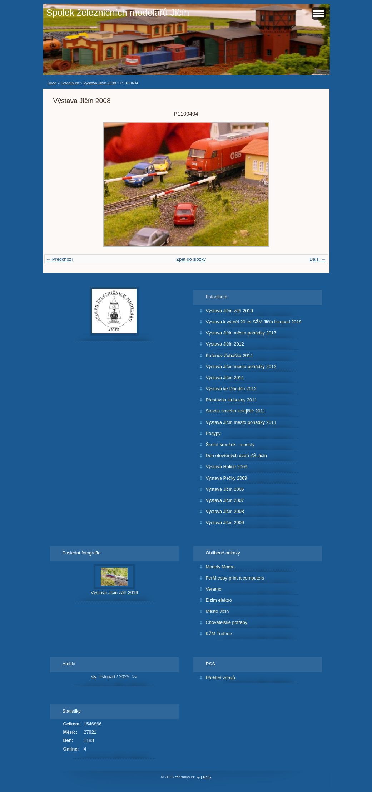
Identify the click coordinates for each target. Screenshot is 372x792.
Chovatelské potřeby (227, 622)
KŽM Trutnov (219, 633)
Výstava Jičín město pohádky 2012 (241, 366)
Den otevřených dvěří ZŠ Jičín (236, 455)
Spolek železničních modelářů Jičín (117, 13)
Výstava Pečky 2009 (226, 478)
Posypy (213, 433)
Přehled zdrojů (220, 677)
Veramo (214, 589)
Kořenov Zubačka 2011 (229, 355)
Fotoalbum (70, 83)
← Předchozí (59, 259)
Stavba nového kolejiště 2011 (236, 411)
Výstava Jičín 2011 (225, 377)
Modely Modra (220, 566)
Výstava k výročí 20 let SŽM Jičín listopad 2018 (254, 321)
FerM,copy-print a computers (235, 578)
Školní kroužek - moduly (230, 444)
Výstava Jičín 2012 (225, 344)
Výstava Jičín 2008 (99, 83)
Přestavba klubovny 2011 (231, 399)
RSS (207, 777)
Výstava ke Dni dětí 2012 (231, 388)
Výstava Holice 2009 (227, 466)
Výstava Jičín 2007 (225, 500)
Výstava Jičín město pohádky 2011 (241, 422)
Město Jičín (217, 611)
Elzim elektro (219, 600)
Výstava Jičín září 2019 (229, 310)
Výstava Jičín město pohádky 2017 (241, 333)
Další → (317, 259)
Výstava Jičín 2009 (225, 522)
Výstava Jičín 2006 (225, 489)
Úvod (52, 83)
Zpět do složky (191, 259)
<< (93, 676)
